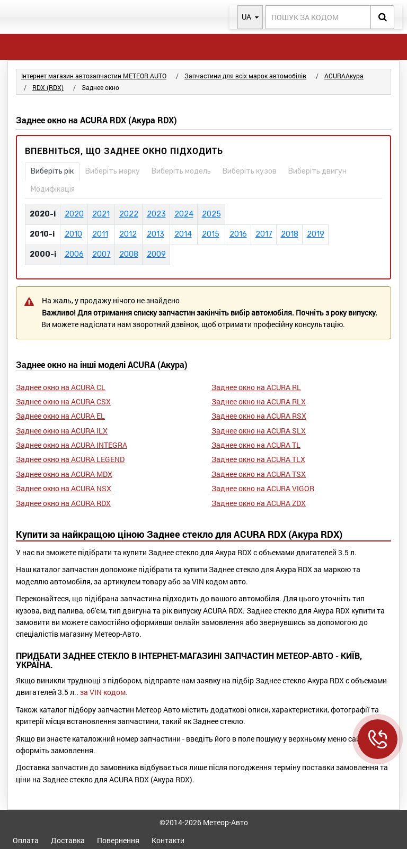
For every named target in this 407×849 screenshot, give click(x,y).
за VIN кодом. (104, 692)
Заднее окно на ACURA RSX (258, 416)
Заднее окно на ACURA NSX (63, 488)
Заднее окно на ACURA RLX (258, 401)
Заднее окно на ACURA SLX (258, 431)
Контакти (168, 840)
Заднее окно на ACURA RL (256, 387)
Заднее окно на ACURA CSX (63, 401)
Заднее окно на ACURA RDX (63, 503)
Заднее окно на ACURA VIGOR (262, 488)
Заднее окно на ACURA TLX (258, 459)
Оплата (26, 840)
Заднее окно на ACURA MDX (64, 474)
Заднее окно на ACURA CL (60, 387)
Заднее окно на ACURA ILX (62, 431)
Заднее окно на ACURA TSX (258, 474)
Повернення (118, 840)
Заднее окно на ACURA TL (255, 445)
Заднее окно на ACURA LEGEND (70, 459)
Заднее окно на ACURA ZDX (258, 503)
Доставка (68, 840)
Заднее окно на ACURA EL (60, 416)
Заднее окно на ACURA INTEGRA (71, 445)
